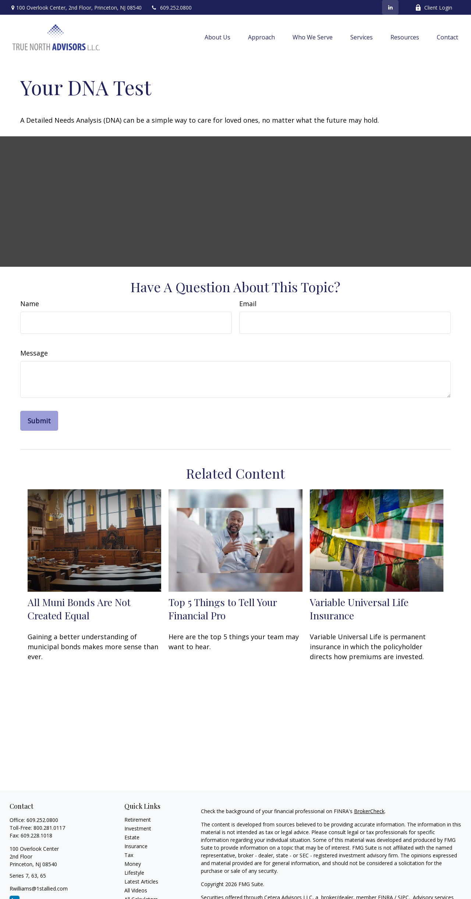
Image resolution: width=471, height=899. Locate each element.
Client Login (433, 7)
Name (29, 303)
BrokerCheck (369, 811)
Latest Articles (141, 881)
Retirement (137, 819)
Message (34, 353)
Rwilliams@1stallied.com (39, 888)
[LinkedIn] (390, 7)
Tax (128, 854)
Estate (131, 837)
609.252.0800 (171, 7)
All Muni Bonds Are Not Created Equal (79, 608)
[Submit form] (39, 421)
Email (247, 303)
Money (132, 863)
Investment (137, 828)
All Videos (135, 890)
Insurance (136, 846)
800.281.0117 (49, 827)
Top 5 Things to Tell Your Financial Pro (223, 608)
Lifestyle (134, 872)
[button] (217, 37)
